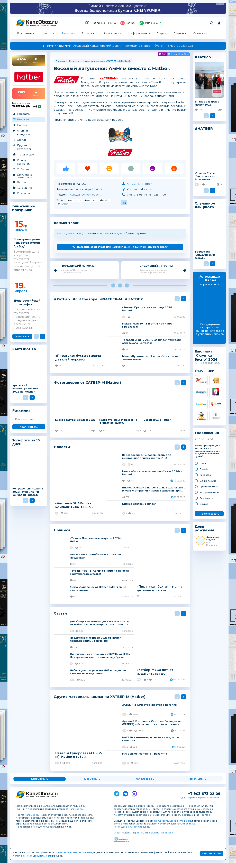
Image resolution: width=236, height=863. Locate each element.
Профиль (23, 113)
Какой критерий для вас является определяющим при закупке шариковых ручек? (207, 451)
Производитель (208, 486)
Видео (21, 182)
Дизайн (203, 469)
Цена (202, 463)
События (88, 33)
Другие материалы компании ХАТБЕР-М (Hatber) (100, 697)
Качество (205, 475)
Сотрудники (25, 187)
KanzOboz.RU (39, 778)
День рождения (204, 528)
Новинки (23, 125)
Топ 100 (127, 23)
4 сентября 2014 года (90, 189)
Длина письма (207, 480)
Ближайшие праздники (23, 208)
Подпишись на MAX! (100, 23)
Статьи (21, 139)
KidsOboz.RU (92, 778)
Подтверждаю (211, 853)
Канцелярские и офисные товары (41, 25)
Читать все (22, 336)
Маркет (162, 33)
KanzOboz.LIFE (144, 778)
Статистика (28, 175)
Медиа (179, 33)
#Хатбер (105, 200)
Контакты (23, 193)
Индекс (150, 23)
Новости (67, 33)
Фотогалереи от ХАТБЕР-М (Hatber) (87, 382)
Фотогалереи (26, 154)
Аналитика (111, 33)
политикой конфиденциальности (32, 855)
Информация (138, 33)
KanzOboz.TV (24, 349)
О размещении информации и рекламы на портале (143, 832)
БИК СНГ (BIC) (204, 438)
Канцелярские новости (86, 194)
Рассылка (21, 410)
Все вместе (206, 498)
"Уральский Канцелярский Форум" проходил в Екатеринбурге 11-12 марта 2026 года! (118, 45)
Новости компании (94, 61)
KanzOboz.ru (76, 809)
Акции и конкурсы (23, 132)
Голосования (207, 433)
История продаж (209, 492)
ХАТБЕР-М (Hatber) (118, 61)
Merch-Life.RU (197, 778)
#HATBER (63, 204)
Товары (46, 33)
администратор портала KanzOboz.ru (200, 797)
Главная (60, 61)
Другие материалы (24, 147)
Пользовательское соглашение (172, 820)
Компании (24, 33)
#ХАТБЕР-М (91, 200)
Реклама (199, 33)
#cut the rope (74, 200)
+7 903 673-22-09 (204, 794)
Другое (203, 504)
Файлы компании (24, 162)
